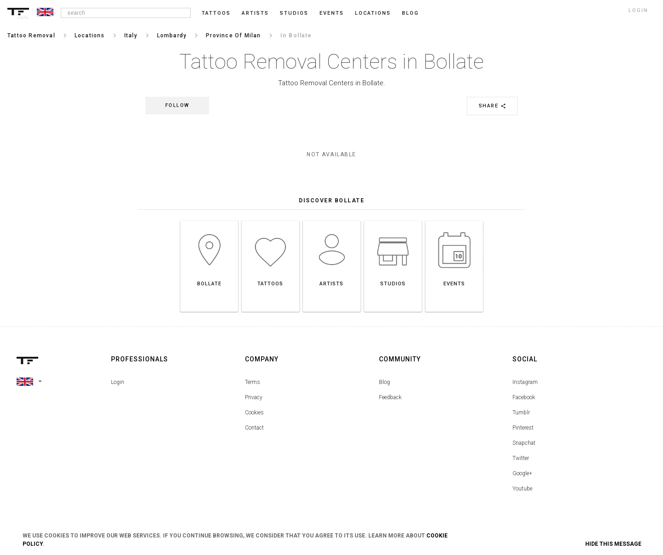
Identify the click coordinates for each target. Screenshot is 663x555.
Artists (255, 13)
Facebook (523, 397)
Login (117, 382)
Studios (294, 13)
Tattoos (216, 13)
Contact (254, 428)
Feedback (390, 397)
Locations (373, 13)
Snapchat (523, 443)
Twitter (520, 458)
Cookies (254, 412)
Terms (252, 382)
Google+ (522, 473)
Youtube (522, 488)
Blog (384, 382)
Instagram (525, 382)
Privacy (253, 397)
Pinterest (523, 428)
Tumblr (521, 412)
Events (332, 13)
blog (410, 13)
